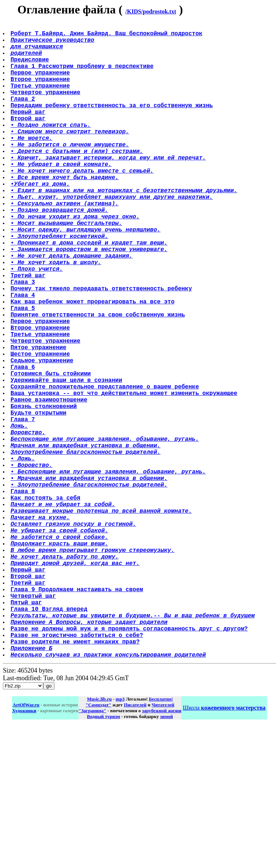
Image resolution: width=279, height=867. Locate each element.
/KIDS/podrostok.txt (150, 11)
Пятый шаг (27, 731)
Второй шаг (28, 140)
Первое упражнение (40, 84)
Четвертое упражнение (46, 108)
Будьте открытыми (39, 500)
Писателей (135, 845)
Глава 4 (23, 356)
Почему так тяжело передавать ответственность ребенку (102, 348)
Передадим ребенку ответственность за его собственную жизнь (112, 124)
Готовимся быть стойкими (51, 452)
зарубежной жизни (162, 851)
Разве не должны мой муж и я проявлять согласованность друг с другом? (129, 763)
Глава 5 (23, 372)
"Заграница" (92, 851)
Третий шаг (28, 332)
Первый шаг (28, 132)
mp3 (120, 840)
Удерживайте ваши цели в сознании (67, 460)
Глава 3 (23, 340)
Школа (224, 849)
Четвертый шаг (34, 723)
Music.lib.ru (99, 840)
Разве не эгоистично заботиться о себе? (77, 771)
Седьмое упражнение (42, 436)
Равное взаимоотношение (49, 484)
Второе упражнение (40, 92)
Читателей (162, 845)
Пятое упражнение (39, 420)
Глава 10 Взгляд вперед (49, 739)
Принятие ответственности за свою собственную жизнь (98, 380)
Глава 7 (23, 508)
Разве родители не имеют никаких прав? (75, 779)
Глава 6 (23, 444)
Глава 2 (23, 116)
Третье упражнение (40, 100)
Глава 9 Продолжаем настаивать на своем (77, 715)
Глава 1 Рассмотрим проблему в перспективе (82, 76)
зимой (166, 857)
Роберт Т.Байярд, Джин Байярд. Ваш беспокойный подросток (107, 36)
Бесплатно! (161, 840)
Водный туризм (103, 857)
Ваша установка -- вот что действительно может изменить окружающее (124, 476)
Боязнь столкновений (44, 492)
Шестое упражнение (40, 428)
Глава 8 (23, 596)
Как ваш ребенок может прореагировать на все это (93, 364)
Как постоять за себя (46, 604)
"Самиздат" (98, 845)
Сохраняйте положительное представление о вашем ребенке (105, 468)
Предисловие (30, 68)
